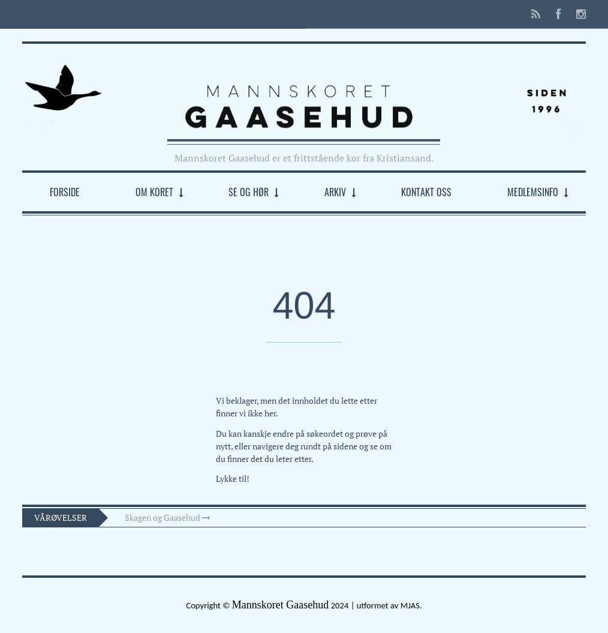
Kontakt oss (426, 192)
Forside (65, 192)
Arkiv (335, 192)
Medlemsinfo (532, 192)
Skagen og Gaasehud (167, 517)
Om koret (154, 192)
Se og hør (248, 192)
